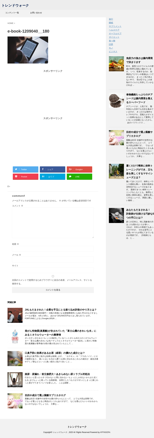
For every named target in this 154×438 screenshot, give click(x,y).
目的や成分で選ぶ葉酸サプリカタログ (45, 395)
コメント (17, 206)
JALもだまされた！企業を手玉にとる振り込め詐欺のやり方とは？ (61, 309)
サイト (15, 265)
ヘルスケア (114, 30)
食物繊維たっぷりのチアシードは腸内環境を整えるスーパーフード (139, 98)
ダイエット (114, 37)
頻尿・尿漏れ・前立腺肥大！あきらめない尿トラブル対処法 (57, 374)
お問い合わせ (36, 13)
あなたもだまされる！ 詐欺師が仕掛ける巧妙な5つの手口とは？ (140, 214)
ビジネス (113, 51)
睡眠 (111, 22)
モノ (111, 48)
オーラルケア (115, 33)
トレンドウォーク (15, 6)
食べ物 (112, 40)
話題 (111, 44)
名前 (15, 244)
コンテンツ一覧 (12, 13)
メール (16, 255)
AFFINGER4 (105, 432)
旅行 (111, 19)
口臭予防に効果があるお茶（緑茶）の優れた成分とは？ (55, 353)
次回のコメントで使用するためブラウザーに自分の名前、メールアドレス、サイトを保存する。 (52, 282)
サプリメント (115, 26)
